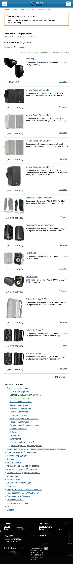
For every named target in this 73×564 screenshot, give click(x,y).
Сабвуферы (15, 432)
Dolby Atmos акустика (19, 391)
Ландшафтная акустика (20, 408)
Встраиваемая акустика (21, 402)
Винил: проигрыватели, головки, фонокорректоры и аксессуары (36, 449)
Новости (7, 527)
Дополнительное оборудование (21, 452)
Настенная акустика (19, 415)
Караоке (10, 459)
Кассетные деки (14, 462)
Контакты (43, 536)
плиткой (66, 52)
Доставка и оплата (10, 541)
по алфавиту (44, 52)
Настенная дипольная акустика (24, 418)
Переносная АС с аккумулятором (25, 425)
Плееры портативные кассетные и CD (24, 489)
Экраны (10, 510)
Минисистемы (13, 479)
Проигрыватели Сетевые (18, 496)
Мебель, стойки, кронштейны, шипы (23, 473)
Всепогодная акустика (20, 398)
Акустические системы (27, 9)
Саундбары (15, 435)
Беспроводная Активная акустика (25, 395)
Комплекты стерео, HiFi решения (22, 469)
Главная (6, 9)
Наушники (11, 486)
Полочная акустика (18, 429)
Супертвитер (15, 439)
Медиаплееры (13, 476)
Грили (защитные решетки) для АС (26, 446)
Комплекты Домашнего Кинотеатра (23, 466)
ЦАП (9, 506)
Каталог (15, 9)
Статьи (6, 529)
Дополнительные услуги (12, 539)
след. (63, 377)
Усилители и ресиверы (17, 503)
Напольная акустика (19, 412)
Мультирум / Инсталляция (19, 483)
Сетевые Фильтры (15, 500)
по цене (35, 52)
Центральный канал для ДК (22, 442)
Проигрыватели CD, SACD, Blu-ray (23, 493)
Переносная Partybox (19, 422)
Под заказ (63, 82)
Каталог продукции (45, 527)
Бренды (41, 529)
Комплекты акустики (19, 405)
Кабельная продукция (17, 456)
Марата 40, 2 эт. (36, 550)
